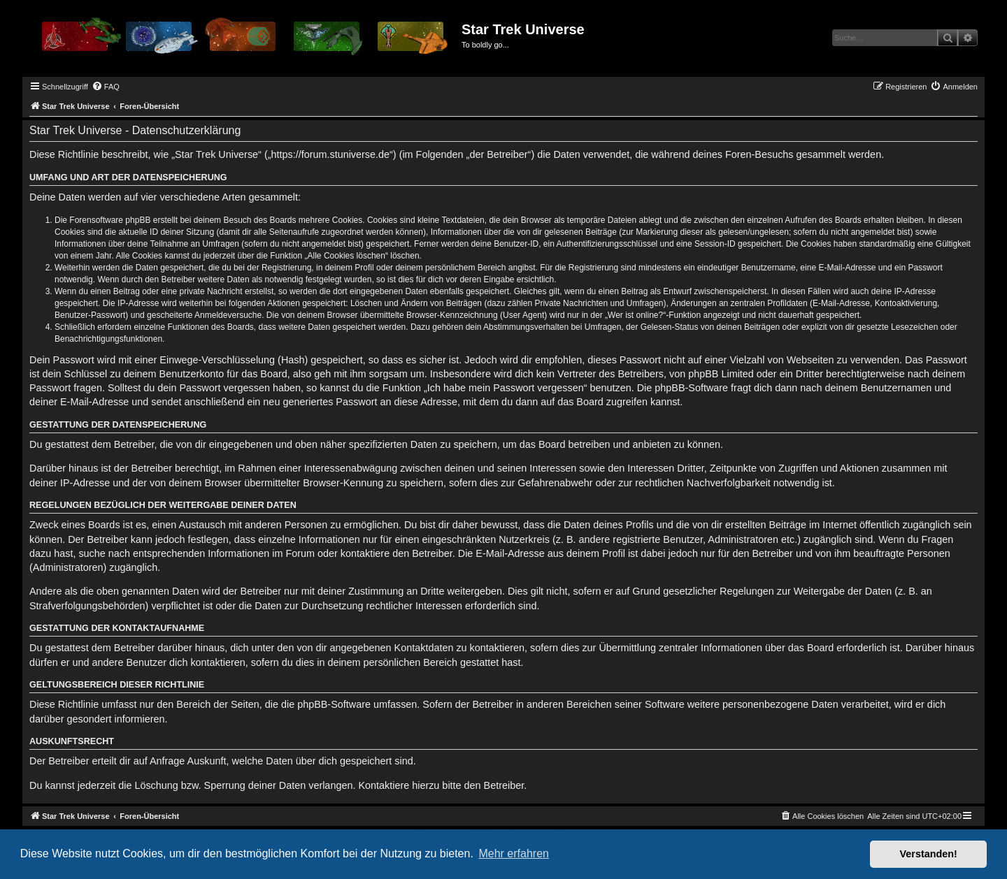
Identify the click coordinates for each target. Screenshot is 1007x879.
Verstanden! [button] (928, 853)
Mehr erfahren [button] (513, 853)
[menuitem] (106, 86)
